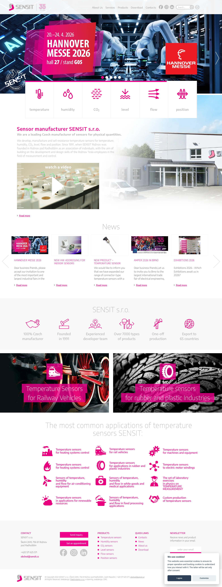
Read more (24, 216)
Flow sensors (107, 553)
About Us (97, 7)
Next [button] (216, 261)
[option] (111, 47)
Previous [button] (5, 261)
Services (110, 7)
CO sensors (106, 545)
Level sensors (107, 549)
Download (137, 7)
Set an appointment (76, 543)
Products (123, 7)
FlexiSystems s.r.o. (77, 579)
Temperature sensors (111, 537)
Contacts (151, 7)
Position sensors (109, 558)
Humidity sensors (109, 541)
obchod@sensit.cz (30, 556)
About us (142, 545)
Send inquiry (76, 534)
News (111, 226)
